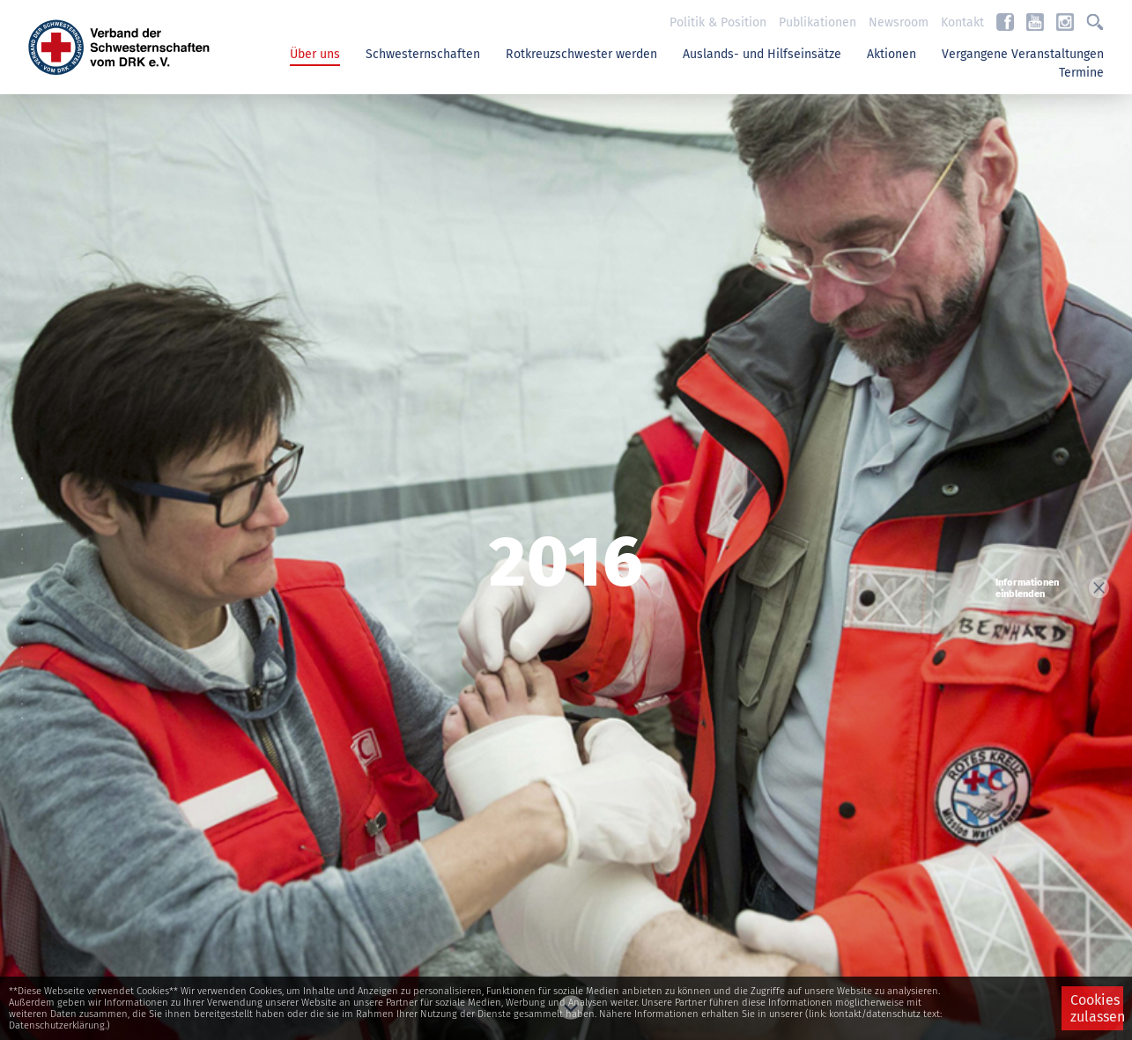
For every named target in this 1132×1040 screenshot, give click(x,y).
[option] (566, 566)
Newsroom (899, 22)
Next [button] (566, 1005)
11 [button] (26, 625)
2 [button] (26, 498)
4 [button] (26, 526)
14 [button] (26, 667)
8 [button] (26, 583)
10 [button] (26, 611)
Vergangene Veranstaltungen (1023, 54)
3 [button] (26, 512)
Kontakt (962, 22)
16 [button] (26, 695)
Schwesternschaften (423, 54)
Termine (1081, 72)
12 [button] (26, 639)
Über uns (315, 54)
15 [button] (26, 681)
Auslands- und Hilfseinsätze (762, 54)
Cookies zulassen (1096, 1008)
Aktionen (891, 54)
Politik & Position (718, 22)
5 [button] (26, 541)
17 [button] (26, 710)
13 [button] (26, 653)
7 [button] (26, 569)
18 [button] (26, 724)
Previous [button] (566, 123)
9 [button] (26, 597)
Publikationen (817, 22)
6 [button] (26, 555)
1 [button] (26, 484)
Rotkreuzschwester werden (581, 54)
